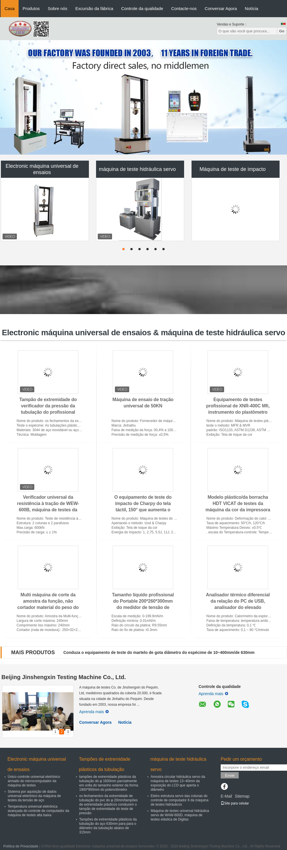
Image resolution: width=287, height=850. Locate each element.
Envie (229, 775)
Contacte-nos (184, 8)
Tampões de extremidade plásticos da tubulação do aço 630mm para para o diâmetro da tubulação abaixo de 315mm (108, 825)
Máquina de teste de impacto (233, 169)
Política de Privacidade (20, 846)
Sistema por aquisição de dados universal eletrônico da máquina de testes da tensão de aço (34, 796)
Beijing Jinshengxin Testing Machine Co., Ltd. (63, 677)
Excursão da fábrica (94, 8)
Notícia (251, 8)
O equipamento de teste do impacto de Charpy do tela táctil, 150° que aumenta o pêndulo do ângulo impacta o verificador (143, 510)
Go (281, 31)
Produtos (31, 8)
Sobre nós (57, 8)
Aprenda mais (94, 711)
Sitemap (242, 796)
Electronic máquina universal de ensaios (41, 169)
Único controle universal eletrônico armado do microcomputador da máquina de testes (34, 781)
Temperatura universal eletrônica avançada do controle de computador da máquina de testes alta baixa (38, 810)
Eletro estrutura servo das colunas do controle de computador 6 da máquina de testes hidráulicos (179, 800)
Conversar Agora (221, 8)
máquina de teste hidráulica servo (137, 169)
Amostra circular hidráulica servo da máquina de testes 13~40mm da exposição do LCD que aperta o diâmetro (178, 783)
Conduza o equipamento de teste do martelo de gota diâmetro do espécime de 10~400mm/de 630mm (159, 652)
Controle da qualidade (142, 8)
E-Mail (226, 796)
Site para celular (235, 803)
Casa (10, 8)
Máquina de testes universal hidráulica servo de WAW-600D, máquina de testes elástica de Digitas (180, 815)
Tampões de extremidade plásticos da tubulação (104, 764)
